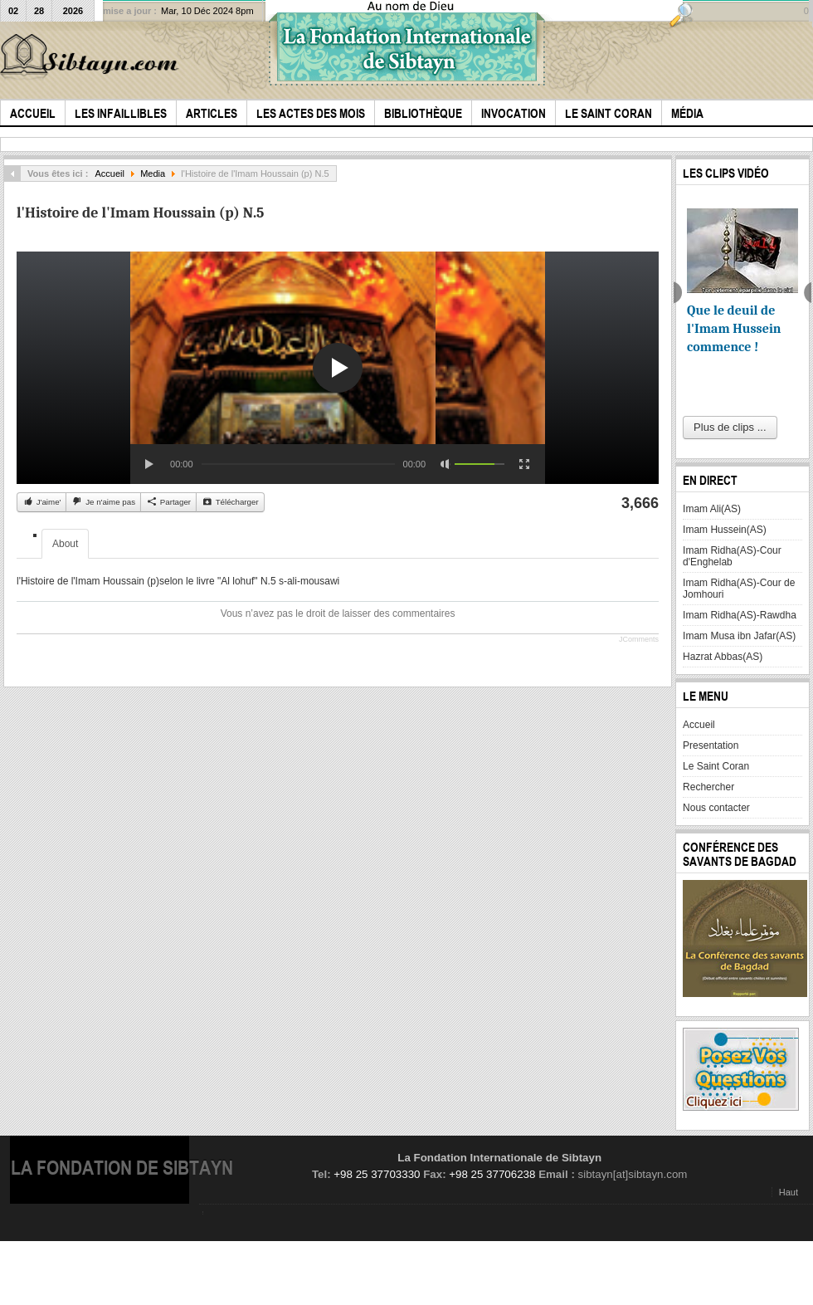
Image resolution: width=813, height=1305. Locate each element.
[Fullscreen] (524, 464)
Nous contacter (716, 808)
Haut (788, 1192)
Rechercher (708, 787)
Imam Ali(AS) (712, 509)
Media (152, 173)
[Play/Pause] (150, 464)
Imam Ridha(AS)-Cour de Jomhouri (739, 588)
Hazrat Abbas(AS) (722, 656)
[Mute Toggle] (445, 464)
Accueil (109, 173)
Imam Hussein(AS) (725, 529)
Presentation (710, 745)
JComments (639, 639)
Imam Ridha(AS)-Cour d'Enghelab (732, 556)
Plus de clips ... (730, 427)
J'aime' (41, 501)
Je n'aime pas (103, 501)
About (65, 544)
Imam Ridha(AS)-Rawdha (739, 615)
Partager (168, 501)
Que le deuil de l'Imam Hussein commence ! (734, 328)
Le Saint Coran (716, 766)
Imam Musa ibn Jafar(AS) (739, 636)
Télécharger (230, 501)
